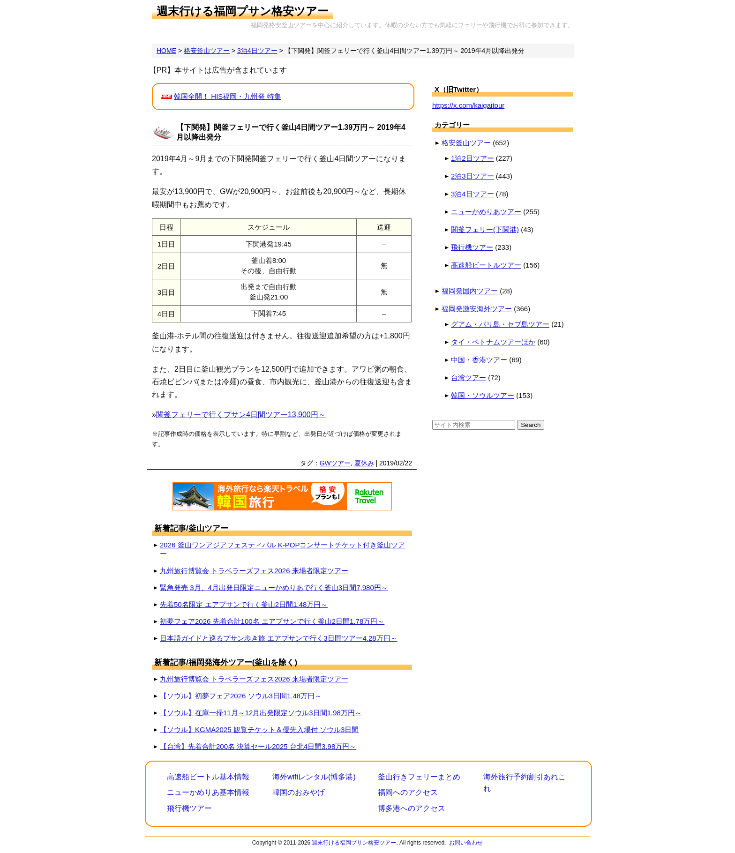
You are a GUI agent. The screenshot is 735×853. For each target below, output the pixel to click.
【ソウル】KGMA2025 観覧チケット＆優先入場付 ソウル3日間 (259, 729)
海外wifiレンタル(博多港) (314, 777)
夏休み (364, 463)
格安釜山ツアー (466, 143)
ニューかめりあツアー (486, 212)
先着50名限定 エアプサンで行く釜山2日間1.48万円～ (244, 604)
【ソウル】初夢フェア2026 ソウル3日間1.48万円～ (241, 696)
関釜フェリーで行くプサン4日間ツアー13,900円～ (241, 415)
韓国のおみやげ (298, 792)
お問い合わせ (466, 842)
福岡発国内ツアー (470, 291)
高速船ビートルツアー (486, 265)
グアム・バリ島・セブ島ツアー (500, 324)
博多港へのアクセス (411, 808)
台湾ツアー (468, 378)
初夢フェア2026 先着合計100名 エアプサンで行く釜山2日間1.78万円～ (272, 621)
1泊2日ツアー (472, 158)
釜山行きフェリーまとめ (419, 777)
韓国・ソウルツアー (482, 395)
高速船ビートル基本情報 (208, 777)
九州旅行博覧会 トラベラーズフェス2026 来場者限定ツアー (254, 571)
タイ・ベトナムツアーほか (493, 342)
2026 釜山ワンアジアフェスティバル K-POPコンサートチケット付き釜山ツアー (282, 549)
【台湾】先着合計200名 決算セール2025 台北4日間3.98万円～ (258, 746)
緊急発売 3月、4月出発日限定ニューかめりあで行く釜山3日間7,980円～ (274, 587)
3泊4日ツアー (472, 194)
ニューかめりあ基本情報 (208, 792)
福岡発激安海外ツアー (477, 309)
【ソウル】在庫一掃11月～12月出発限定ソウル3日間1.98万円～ (261, 713)
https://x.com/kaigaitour (468, 105)
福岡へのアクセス (408, 792)
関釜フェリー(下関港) (485, 229)
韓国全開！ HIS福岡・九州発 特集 (227, 96)
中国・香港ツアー (479, 360)
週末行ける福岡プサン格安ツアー (243, 11)
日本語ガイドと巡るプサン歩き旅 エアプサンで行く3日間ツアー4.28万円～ (279, 638)
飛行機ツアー (472, 247)
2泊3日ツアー (472, 176)
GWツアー (335, 463)
